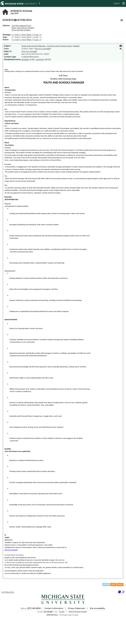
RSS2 (120, 584)
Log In (117, 3)
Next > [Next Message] (30, 35)
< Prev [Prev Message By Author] (23, 40)
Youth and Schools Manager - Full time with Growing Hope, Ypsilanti (50, 46)
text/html (40, 59)
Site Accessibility (97, 608)
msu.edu (61, 612)
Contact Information (53, 608)
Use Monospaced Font (21, 25)
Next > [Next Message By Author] (30, 40)
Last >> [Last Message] (38, 35)
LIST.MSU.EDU (7, 592)
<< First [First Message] (15, 35)
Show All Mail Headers (21, 30)
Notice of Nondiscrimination (78, 612)
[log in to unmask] (42, 49)
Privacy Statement (76, 608)
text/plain (25, 59)
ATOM (106, 584)
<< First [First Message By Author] (15, 40)
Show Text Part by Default (23, 28)
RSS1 (113, 584)
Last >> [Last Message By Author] (38, 40)
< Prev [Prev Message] (23, 35)
